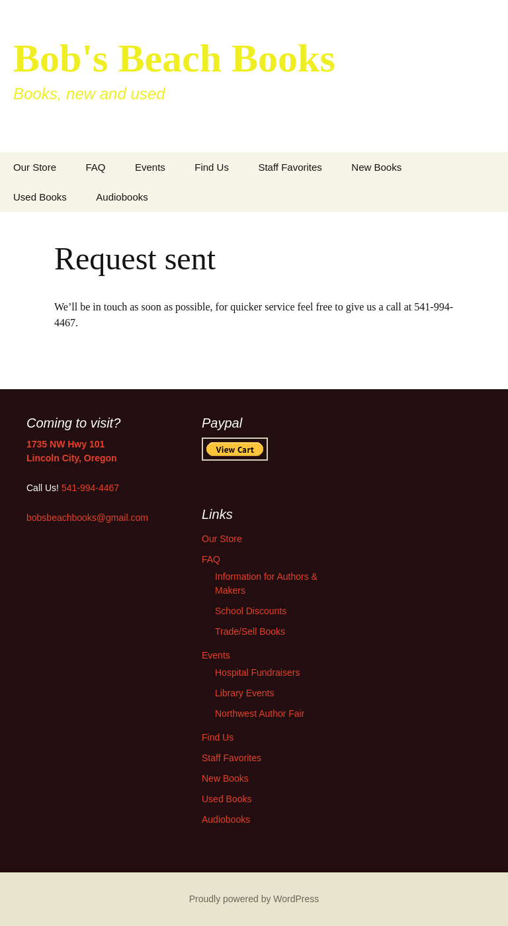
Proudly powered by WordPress (254, 899)
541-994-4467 (90, 488)
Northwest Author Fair (259, 713)
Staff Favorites (289, 167)
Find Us (211, 167)
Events (150, 167)
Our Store (34, 167)
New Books (376, 167)
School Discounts (250, 611)
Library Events (244, 693)
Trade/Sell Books (250, 631)
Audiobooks (122, 197)
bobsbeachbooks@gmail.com (87, 517)
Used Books (40, 197)
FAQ (95, 167)
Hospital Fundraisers (257, 672)
